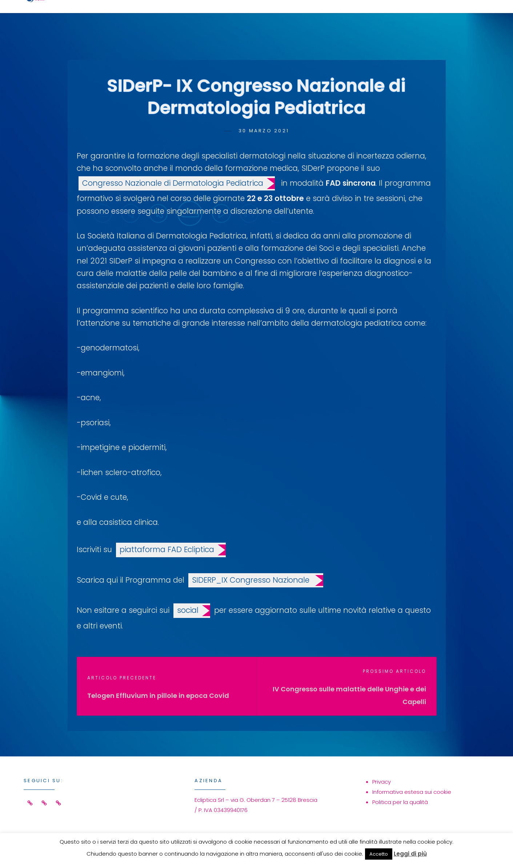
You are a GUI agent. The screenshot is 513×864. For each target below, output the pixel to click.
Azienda (388, 17)
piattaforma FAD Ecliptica (167, 549)
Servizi (287, 17)
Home (240, 17)
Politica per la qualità (400, 802)
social (188, 610)
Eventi (336, 17)
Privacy (381, 781)
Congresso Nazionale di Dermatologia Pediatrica (172, 183)
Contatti (447, 17)
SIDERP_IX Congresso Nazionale (252, 580)
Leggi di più (410, 853)
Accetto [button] (378, 854)
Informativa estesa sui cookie (411, 792)
